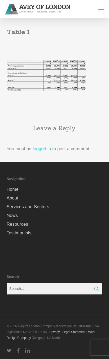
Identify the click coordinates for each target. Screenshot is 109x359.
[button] (101, 9)
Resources (17, 224)
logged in (42, 148)
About (12, 198)
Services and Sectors (28, 206)
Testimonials (19, 232)
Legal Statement (73, 332)
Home (13, 189)
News (12, 215)
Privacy (54, 332)
